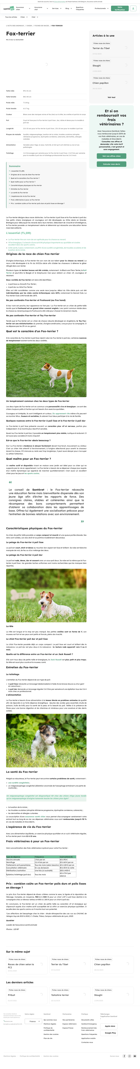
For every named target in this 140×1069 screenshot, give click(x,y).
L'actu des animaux (15, 26)
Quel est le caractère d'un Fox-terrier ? (25, 178)
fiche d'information (59, 1)
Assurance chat (41, 8)
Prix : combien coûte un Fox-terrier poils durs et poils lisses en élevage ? (37, 203)
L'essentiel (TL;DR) (17, 171)
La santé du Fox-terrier (19, 193)
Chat (35, 17)
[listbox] (111, 66)
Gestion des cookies (51, 1056)
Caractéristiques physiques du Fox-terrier (26, 185)
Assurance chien (23, 8)
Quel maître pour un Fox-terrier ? (23, 182)
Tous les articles (11, 17)
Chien (24, 17)
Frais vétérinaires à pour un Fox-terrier (25, 200)
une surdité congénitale (18, 783)
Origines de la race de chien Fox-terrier (25, 175)
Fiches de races (41, 26)
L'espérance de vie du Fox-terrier (23, 196)
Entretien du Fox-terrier (19, 189)
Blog (69, 8)
